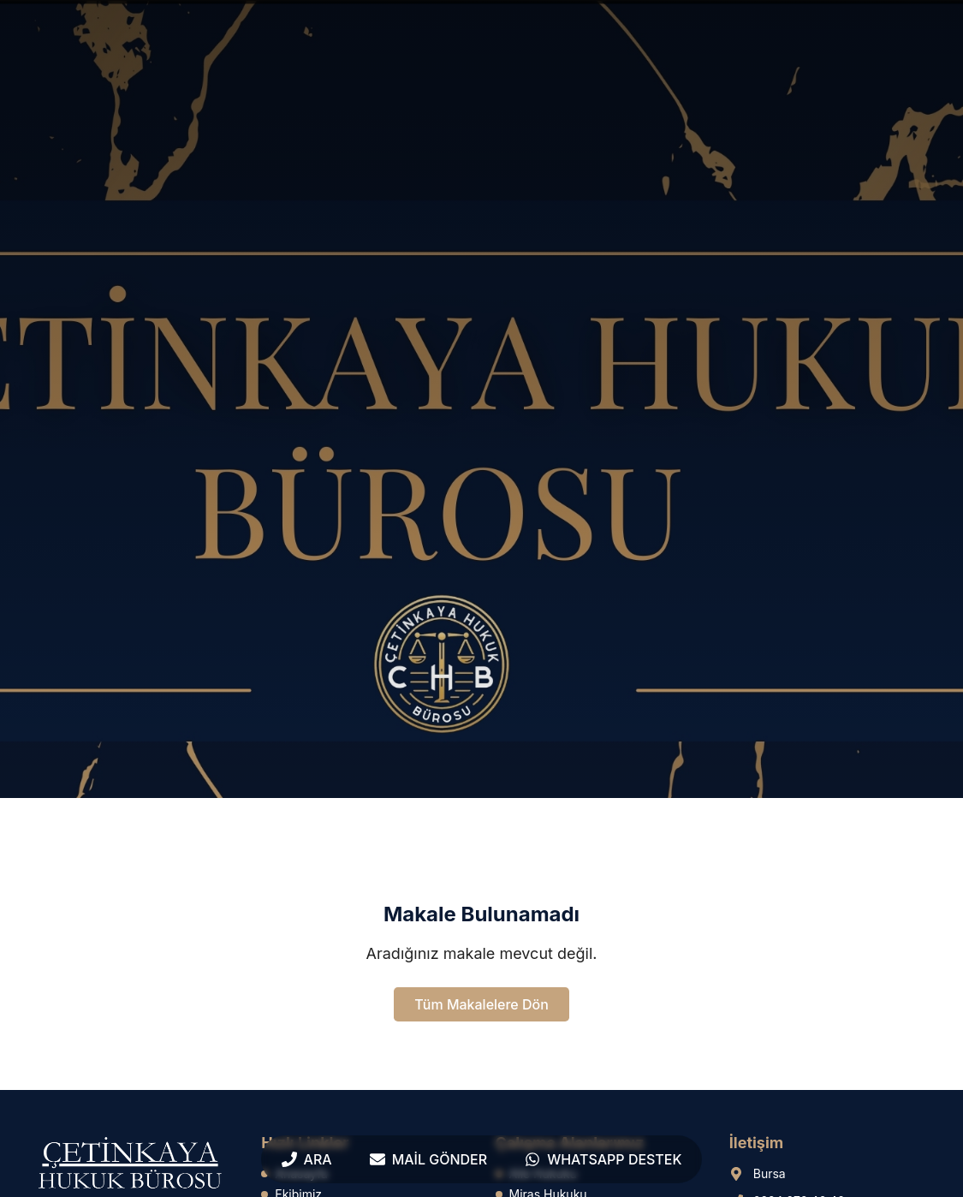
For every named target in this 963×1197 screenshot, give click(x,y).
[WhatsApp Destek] (603, 1159)
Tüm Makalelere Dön (481, 1004)
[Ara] (307, 1159)
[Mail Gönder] (429, 1159)
